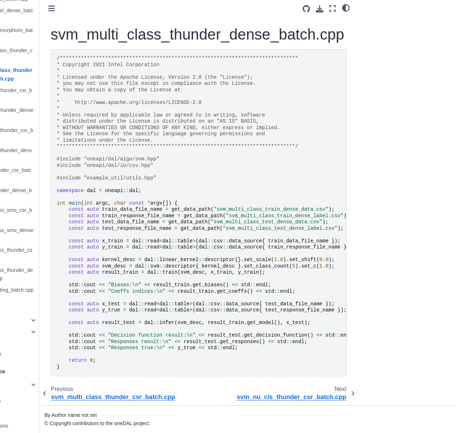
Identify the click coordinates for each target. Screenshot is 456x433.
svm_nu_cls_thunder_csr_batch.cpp (52, 94)
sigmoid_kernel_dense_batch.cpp (53, 15)
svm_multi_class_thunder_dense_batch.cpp (52, 74)
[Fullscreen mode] (332, 8)
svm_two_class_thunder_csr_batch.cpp (52, 254)
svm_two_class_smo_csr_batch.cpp (52, 214)
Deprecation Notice (31, 354)
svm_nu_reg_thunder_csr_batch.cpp (53, 134)
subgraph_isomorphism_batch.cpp (53, 34)
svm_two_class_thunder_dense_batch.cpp (53, 274)
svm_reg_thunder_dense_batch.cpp (52, 194)
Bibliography (23, 343)
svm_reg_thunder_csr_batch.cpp (52, 174)
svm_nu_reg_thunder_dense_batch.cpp (52, 154)
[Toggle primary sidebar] (103, 8)
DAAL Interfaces (28, 331)
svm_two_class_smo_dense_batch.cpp (53, 234)
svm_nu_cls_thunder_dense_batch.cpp (53, 114)
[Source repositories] (306, 9)
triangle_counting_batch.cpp (53, 290)
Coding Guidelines (30, 414)
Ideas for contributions (34, 426)
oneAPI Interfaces (29, 320)
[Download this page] (319, 9)
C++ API (19, 384)
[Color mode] (346, 7)
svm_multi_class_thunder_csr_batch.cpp (53, 54)
